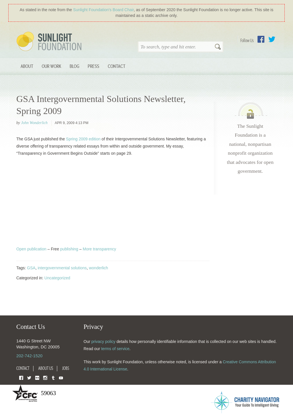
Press (93, 66)
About (27, 66)
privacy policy (103, 341)
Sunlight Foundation (50, 42)
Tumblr (53, 377)
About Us (45, 368)
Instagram (45, 377)
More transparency (99, 249)
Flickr (37, 377)
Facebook (261, 39)
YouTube (61, 377)
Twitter (271, 39)
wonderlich (98, 268)
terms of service (115, 348)
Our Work (51, 66)
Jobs (65, 368)
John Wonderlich (34, 123)
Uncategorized (57, 278)
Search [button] (218, 47)
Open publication (31, 249)
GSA (31, 268)
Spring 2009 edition (83, 139)
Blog (74, 66)
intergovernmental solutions (62, 268)
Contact (116, 66)
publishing (69, 249)
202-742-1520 (29, 356)
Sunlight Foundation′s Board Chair (103, 9)
